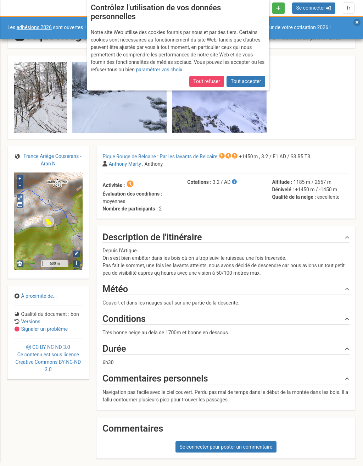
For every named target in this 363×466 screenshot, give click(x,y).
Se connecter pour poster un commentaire (226, 447)
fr (348, 8)
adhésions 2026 (34, 27)
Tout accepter (246, 81)
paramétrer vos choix (159, 69)
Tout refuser (206, 81)
